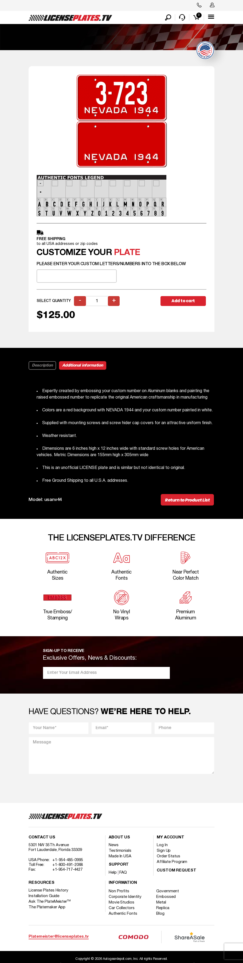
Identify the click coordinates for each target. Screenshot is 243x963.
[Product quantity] (97, 301)
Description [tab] (42, 365)
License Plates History (48, 891)
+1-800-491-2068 (67, 865)
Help (113, 873)
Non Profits (119, 891)
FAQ (123, 873)
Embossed (166, 897)
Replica (162, 908)
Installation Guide (44, 896)
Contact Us (42, 838)
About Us (119, 838)
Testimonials (120, 851)
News (114, 845)
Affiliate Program (172, 862)
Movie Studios (121, 903)
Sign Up (164, 851)
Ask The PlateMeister (50, 902)
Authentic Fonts (123, 914)
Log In (162, 845)
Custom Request (176, 871)
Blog (160, 914)
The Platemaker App (47, 907)
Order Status (168, 856)
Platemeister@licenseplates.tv (59, 937)
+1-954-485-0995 (67, 860)
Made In (120, 856)
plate (127, 253)
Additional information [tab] (82, 365)
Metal (161, 903)
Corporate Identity (125, 897)
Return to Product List (187, 500)
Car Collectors (122, 908)
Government (167, 891)
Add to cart (183, 301)
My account (170, 838)
